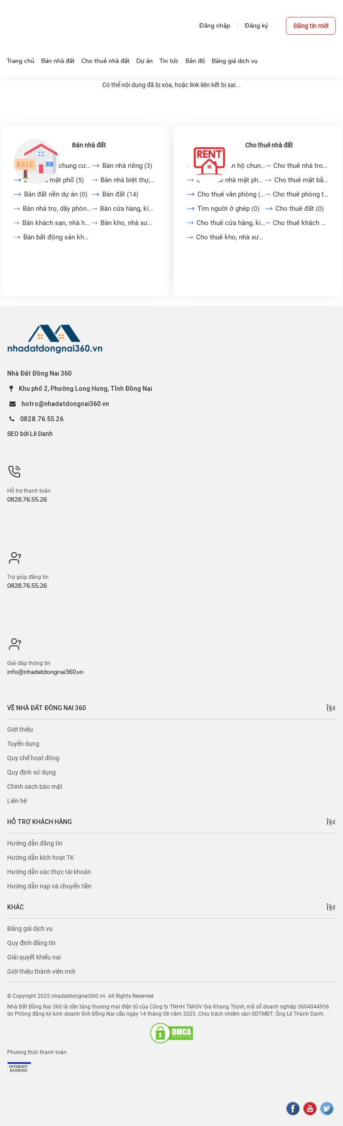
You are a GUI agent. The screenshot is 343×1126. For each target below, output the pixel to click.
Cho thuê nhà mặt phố (231, 180)
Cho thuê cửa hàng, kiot (231, 223)
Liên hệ (17, 800)
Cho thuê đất (300, 209)
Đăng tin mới (310, 25)
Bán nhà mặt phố (54, 180)
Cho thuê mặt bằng (301, 180)
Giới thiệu (20, 729)
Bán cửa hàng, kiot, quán (128, 209)
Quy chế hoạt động (33, 758)
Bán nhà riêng (127, 166)
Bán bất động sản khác (57, 237)
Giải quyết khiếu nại (34, 957)
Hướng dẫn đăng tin (35, 843)
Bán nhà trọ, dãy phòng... (57, 209)
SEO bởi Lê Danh (30, 433)
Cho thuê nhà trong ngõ (301, 166)
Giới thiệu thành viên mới (41, 971)
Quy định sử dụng (31, 772)
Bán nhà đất (89, 145)
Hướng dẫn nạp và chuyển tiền (49, 886)
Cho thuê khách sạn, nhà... (301, 223)
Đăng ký (256, 25)
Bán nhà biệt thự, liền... (128, 180)
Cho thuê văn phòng (231, 194)
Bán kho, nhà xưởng (128, 223)
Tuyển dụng (23, 743)
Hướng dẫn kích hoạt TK (40, 857)
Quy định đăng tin (31, 942)
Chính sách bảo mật (35, 786)
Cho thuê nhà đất (269, 145)
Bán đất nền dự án (56, 194)
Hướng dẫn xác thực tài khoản (49, 871)
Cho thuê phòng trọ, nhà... (301, 194)
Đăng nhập (214, 25)
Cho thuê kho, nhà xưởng (230, 237)
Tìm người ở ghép (228, 209)
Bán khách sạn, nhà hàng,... (57, 223)
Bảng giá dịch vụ (30, 928)
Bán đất (120, 194)
